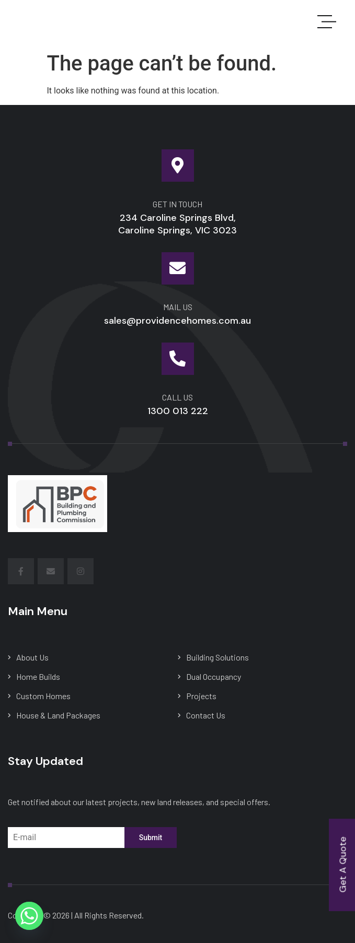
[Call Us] (178, 359)
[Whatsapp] (29, 916)
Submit (151, 837)
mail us (177, 307)
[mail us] (178, 268)
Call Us (177, 397)
